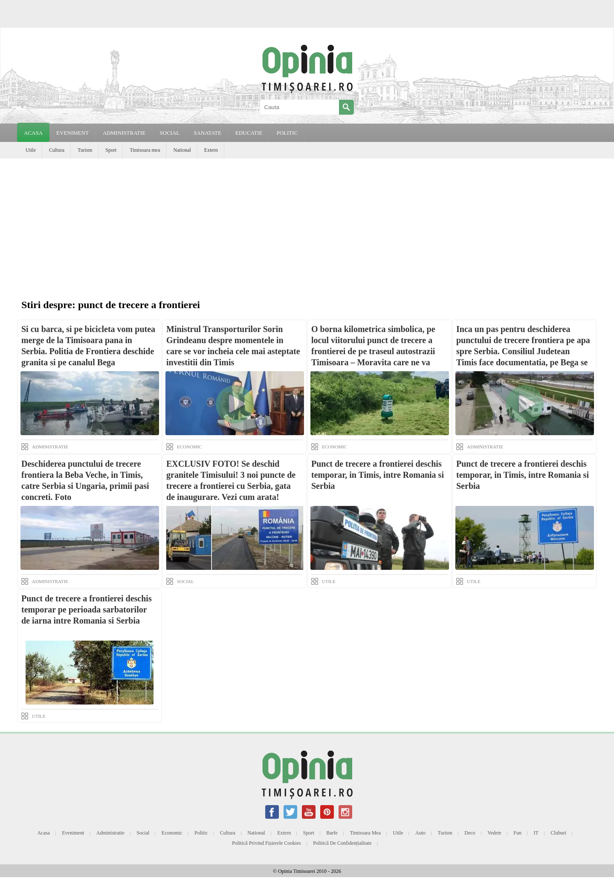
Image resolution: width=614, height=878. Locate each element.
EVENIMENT (72, 133)
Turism (85, 150)
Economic (172, 833)
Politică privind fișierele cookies (266, 843)
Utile (31, 150)
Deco (469, 833)
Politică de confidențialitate (342, 843)
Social (142, 833)
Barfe (332, 833)
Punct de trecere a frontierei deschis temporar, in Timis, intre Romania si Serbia (377, 475)
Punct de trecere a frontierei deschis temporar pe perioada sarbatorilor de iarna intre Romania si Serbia (86, 609)
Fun (517, 833)
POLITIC (287, 133)
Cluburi (558, 833)
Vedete (494, 833)
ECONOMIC (189, 446)
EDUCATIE (249, 133)
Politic (201, 833)
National (182, 150)
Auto (420, 833)
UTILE (329, 581)
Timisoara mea (145, 150)
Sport (110, 150)
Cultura (56, 150)
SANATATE (207, 133)
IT (536, 833)
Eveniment (73, 833)
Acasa (33, 133)
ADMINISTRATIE (124, 133)
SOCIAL (169, 133)
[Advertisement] (307, 222)
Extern (211, 150)
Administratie (110, 833)
